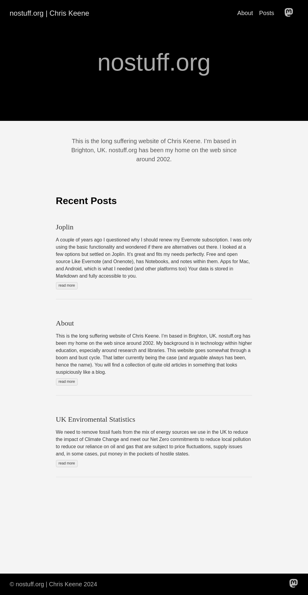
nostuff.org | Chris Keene (49, 13)
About (245, 13)
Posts (266, 13)
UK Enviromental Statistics (95, 419)
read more (67, 285)
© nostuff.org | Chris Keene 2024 (53, 584)
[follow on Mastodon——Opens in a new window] (290, 13)
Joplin (65, 227)
